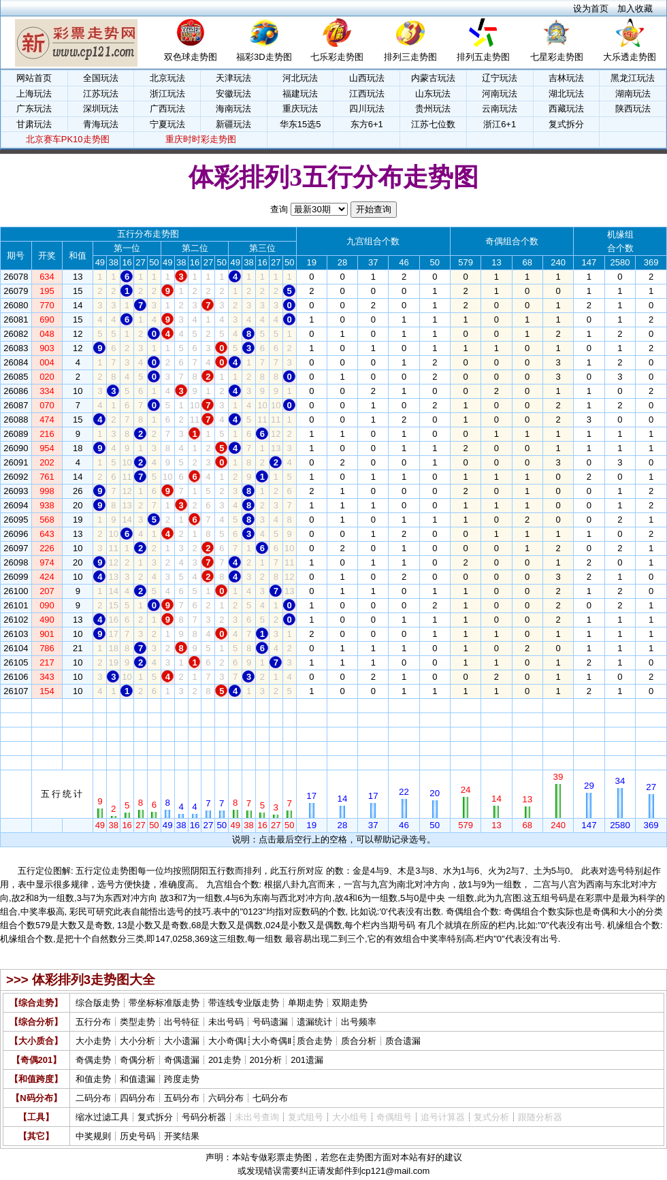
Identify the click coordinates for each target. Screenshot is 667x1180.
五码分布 (181, 1098)
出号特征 (181, 1022)
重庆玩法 (300, 108)
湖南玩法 (633, 93)
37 (373, 705)
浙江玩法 (167, 93)
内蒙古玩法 (433, 78)
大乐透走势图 (629, 57)
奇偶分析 (137, 1060)
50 (154, 705)
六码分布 (226, 1098)
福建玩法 (300, 93)
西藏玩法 (566, 108)
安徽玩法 (233, 93)
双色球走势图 (190, 57)
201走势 (224, 1060)
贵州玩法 (433, 108)
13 (496, 705)
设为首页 (590, 8)
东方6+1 (367, 124)
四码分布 (137, 1098)
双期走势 (350, 1003)
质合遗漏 (403, 1041)
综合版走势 (98, 1003)
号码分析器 (204, 1117)
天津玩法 (233, 78)
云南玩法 (499, 108)
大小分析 (137, 1041)
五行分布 (93, 1022)
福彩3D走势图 (264, 57)
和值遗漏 (137, 1079)
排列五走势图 (483, 57)
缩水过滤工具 (102, 1117)
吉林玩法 (566, 78)
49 (100, 705)
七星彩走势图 (556, 57)
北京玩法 (167, 78)
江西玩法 (367, 93)
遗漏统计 (314, 1022)
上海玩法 (34, 93)
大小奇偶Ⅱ (271, 1041)
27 (140, 705)
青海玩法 (100, 124)
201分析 (266, 1060)
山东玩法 (433, 93)
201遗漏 (307, 1060)
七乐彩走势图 (336, 57)
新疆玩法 (233, 124)
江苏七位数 (433, 124)
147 (589, 705)
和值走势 (93, 1079)
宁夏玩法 (167, 124)
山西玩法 (367, 78)
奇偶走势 (93, 1060)
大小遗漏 (181, 1041)
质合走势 (314, 1041)
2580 (620, 705)
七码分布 (270, 1098)
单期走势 (305, 1003)
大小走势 (93, 1041)
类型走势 (137, 1022)
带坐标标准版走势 (164, 1003)
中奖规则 (93, 1136)
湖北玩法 (566, 93)
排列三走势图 (410, 57)
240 (558, 705)
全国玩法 (100, 78)
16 (126, 705)
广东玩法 (34, 108)
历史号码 (137, 1136)
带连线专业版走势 (243, 1003)
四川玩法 (367, 108)
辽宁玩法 (499, 78)
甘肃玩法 (34, 124)
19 (311, 705)
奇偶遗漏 (181, 1060)
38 (113, 705)
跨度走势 (181, 1079)
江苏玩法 (100, 93)
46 (403, 705)
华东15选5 (300, 124)
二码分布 (93, 1098)
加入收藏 (635, 8)
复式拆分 (566, 124)
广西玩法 (167, 108)
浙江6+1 (499, 124)
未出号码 (226, 1022)
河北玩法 (300, 78)
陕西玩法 (633, 108)
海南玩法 (233, 108)
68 (527, 705)
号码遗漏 (270, 1022)
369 (651, 705)
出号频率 (358, 1022)
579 (465, 705)
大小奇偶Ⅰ (227, 1041)
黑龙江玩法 (633, 78)
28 (342, 705)
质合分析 (358, 1041)
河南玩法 (499, 93)
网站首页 (34, 78)
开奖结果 (181, 1136)
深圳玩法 (100, 108)
